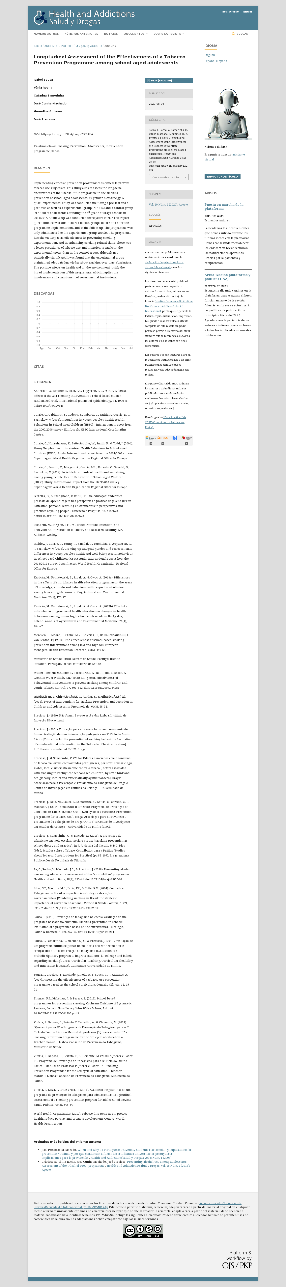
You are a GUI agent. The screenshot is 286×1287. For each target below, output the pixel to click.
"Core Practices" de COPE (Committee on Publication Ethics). (165, 422)
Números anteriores (81, 33)
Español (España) (216, 61)
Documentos (134, 33)
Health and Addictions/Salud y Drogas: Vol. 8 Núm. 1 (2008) (131, 1158)
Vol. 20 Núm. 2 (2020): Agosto (81, 45)
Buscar (242, 33)
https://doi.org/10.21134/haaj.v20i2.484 (67, 134)
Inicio (38, 45)
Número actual (46, 33)
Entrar (247, 11)
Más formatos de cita (165, 177)
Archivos (51, 45)
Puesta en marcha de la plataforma (224, 206)
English (210, 55)
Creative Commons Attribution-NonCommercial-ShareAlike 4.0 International (169, 306)
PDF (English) (161, 80)
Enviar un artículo (222, 176)
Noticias (111, 33)
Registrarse (230, 11)
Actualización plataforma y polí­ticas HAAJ (227, 277)
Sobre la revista (168, 33)
